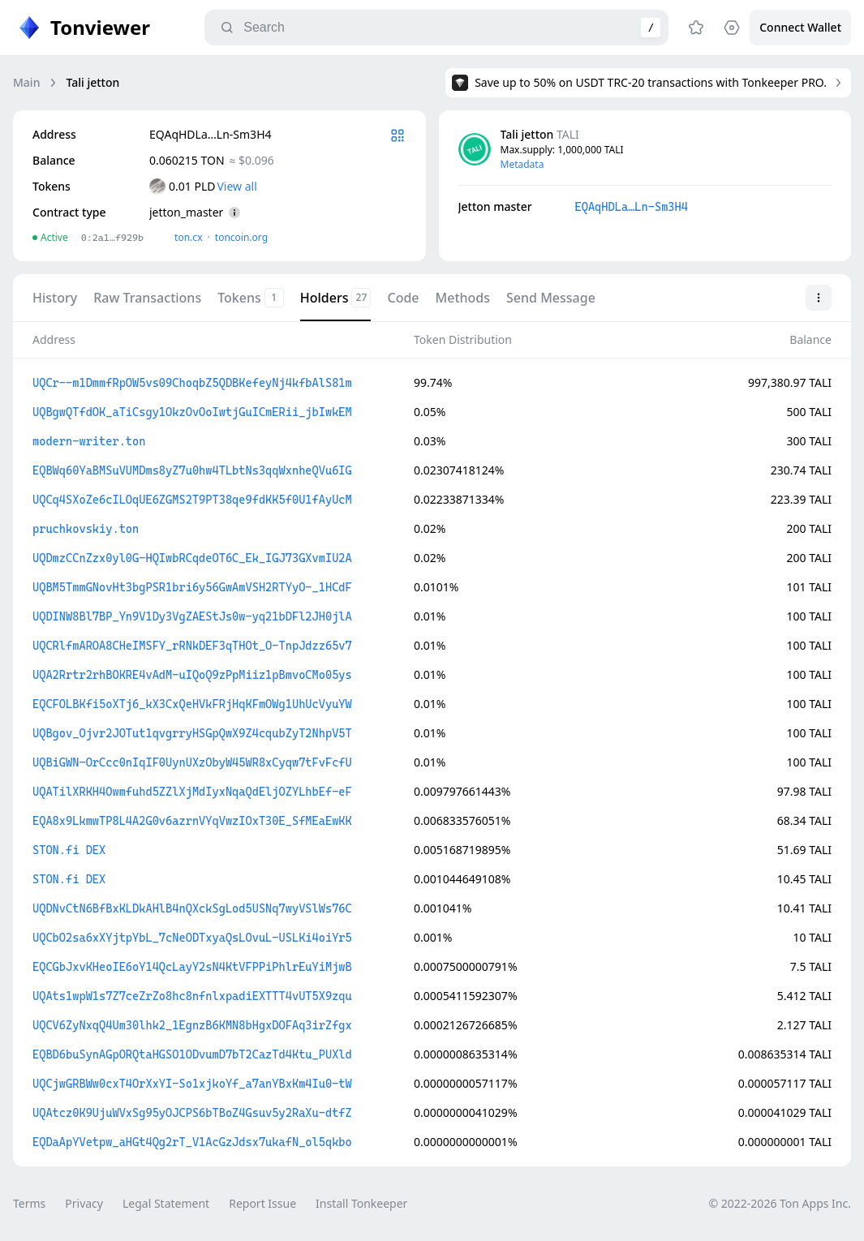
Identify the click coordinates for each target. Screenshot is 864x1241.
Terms (29, 1203)
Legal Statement (166, 1203)
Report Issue (262, 1203)
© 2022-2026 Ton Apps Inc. (780, 1203)
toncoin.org (241, 237)
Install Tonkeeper (361, 1203)
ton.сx (188, 237)
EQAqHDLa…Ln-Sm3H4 (631, 206)
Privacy (84, 1203)
